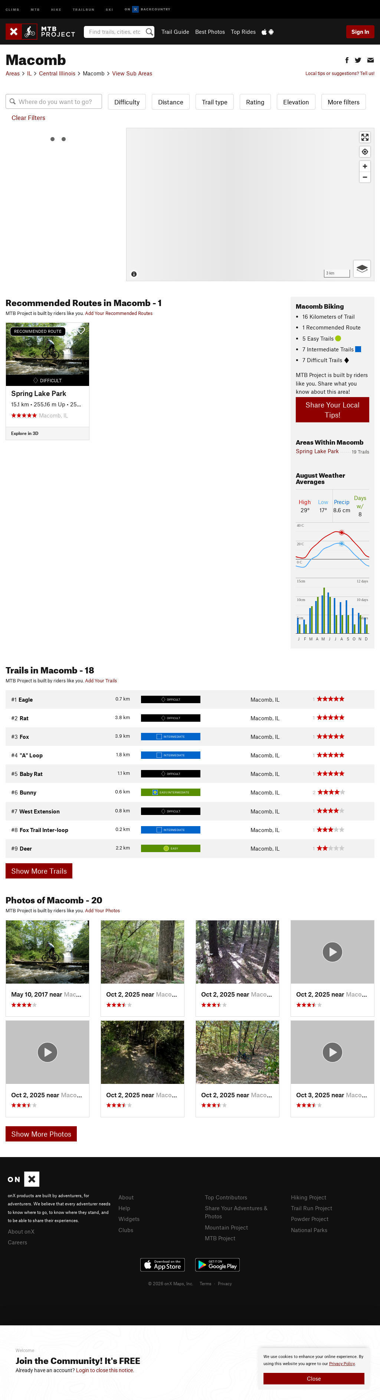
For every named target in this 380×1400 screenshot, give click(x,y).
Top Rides (243, 31)
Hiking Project (308, 1197)
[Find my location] (365, 151)
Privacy (225, 1283)
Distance (170, 101)
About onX (21, 1231)
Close (314, 1378)
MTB (35, 9)
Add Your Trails (101, 680)
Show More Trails (39, 871)
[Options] (362, 268)
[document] (313, 1368)
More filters (344, 101)
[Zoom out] (365, 177)
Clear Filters (28, 117)
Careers (17, 1242)
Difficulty (127, 101)
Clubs (125, 1230)
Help (124, 1208)
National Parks (309, 1230)
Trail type (214, 101)
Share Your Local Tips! (332, 409)
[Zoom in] (365, 166)
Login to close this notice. (105, 1370)
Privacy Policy (342, 1363)
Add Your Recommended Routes (119, 313)
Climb (13, 9)
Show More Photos (41, 1134)
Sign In (360, 31)
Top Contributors (226, 1197)
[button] (347, 59)
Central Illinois (57, 73)
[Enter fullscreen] (365, 137)
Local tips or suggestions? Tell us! (339, 73)
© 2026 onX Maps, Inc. (170, 1283)
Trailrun (84, 9)
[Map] (250, 204)
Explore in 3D (24, 433)
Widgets (129, 1218)
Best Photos (210, 31)
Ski (110, 9)
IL (29, 73)
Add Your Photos (102, 910)
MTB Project (220, 1238)
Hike (56, 9)
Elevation (296, 101)
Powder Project (309, 1218)
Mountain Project (226, 1227)
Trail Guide (175, 31)
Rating (255, 101)
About (126, 1197)
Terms (206, 1283)
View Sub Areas (132, 73)
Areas (13, 73)
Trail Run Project (311, 1208)
